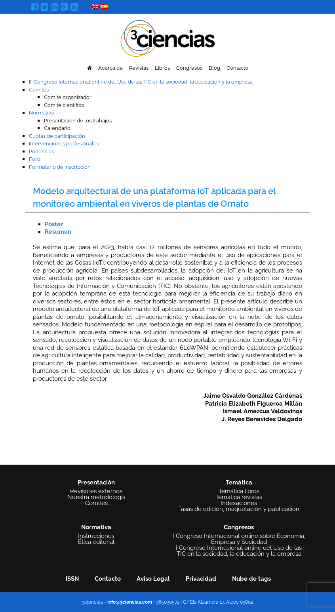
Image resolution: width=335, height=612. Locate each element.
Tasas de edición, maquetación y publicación (238, 509)
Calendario (57, 128)
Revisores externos (96, 491)
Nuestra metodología (96, 497)
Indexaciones (239, 503)
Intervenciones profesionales (64, 144)
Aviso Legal (153, 578)
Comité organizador (67, 97)
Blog (214, 68)
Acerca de (110, 68)
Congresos (189, 68)
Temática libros (239, 491)
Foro (34, 159)
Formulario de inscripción (60, 167)
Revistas (138, 68)
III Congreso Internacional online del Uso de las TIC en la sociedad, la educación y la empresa (141, 82)
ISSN (72, 578)
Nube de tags (251, 578)
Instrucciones (96, 536)
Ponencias (41, 151)
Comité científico (64, 105)
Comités (39, 90)
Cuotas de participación (57, 136)
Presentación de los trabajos (78, 121)
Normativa (41, 113)
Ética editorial (96, 542)
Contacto (237, 68)
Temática (239, 482)
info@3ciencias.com (129, 602)
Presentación (96, 482)
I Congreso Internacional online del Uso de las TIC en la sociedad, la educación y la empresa (239, 551)
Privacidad (201, 578)
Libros (162, 68)
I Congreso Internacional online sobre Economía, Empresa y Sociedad (239, 539)
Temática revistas (238, 497)
